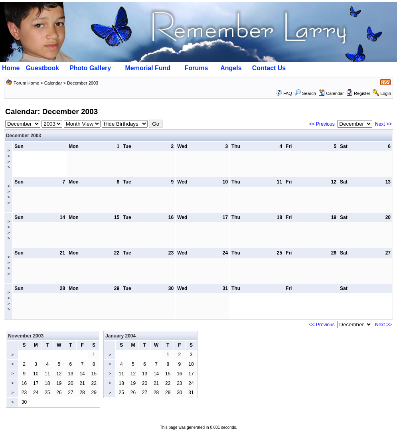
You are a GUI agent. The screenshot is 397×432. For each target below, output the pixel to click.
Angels (230, 68)
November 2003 (25, 336)
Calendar (53, 83)
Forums (196, 68)
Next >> (383, 124)
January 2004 (120, 336)
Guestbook (42, 68)
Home (11, 68)
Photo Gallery (90, 68)
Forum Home (26, 83)
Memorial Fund (147, 68)
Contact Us (269, 68)
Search (305, 93)
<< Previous (322, 124)
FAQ (287, 93)
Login (385, 93)
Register (362, 93)
